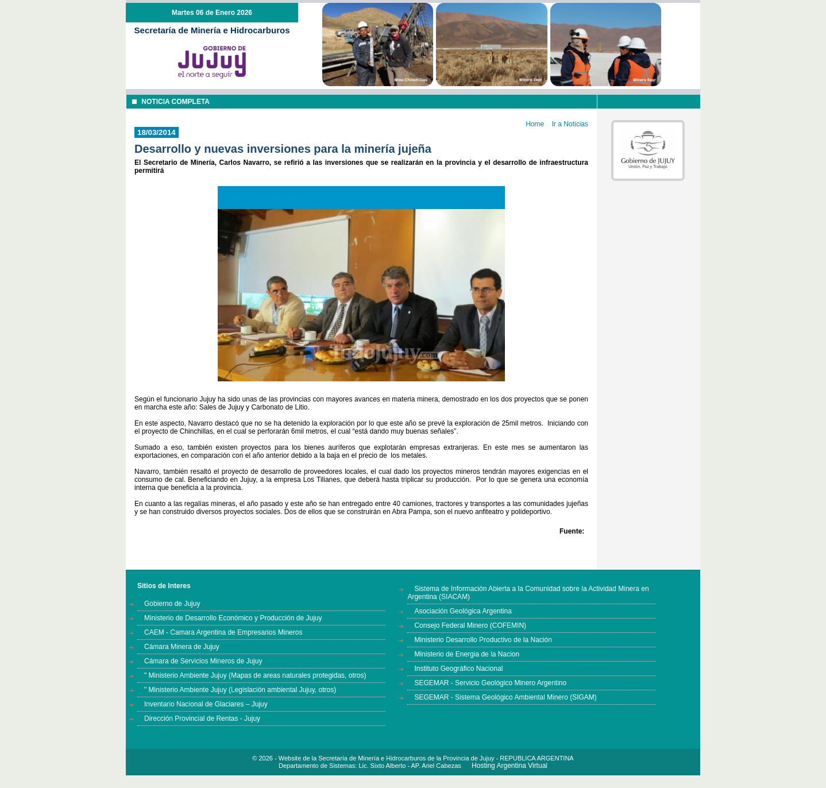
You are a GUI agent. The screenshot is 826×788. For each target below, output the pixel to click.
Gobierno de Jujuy (172, 604)
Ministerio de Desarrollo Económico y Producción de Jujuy (233, 618)
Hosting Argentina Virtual (509, 766)
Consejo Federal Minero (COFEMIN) (470, 625)
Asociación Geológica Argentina (462, 611)
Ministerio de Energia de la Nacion (466, 654)
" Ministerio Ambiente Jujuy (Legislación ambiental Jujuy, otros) (240, 690)
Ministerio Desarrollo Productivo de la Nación (482, 640)
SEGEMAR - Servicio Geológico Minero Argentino (490, 683)
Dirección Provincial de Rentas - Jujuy (202, 718)
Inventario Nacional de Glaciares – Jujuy (206, 704)
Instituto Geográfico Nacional (458, 669)
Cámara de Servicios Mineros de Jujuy (203, 661)
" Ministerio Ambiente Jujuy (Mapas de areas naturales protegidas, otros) (255, 675)
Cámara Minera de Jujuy (181, 647)
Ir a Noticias (570, 124)
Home (535, 124)
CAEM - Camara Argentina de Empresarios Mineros (223, 632)
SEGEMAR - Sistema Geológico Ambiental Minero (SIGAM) (505, 697)
